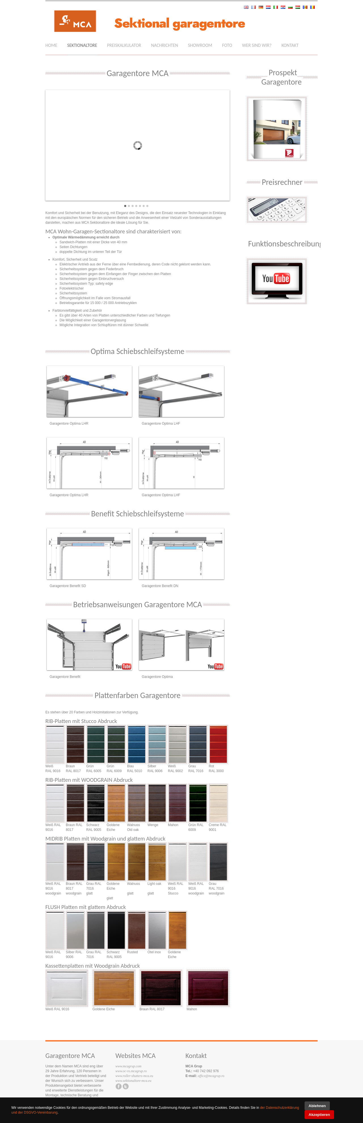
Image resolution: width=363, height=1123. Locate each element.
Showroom (200, 45)
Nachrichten (164, 45)
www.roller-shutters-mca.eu (134, 1076)
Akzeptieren (319, 1114)
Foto (227, 45)
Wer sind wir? (257, 45)
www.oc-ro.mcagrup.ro (131, 1071)
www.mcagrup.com (128, 1066)
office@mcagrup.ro (211, 1076)
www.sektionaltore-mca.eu (133, 1081)
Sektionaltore (82, 45)
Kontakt (289, 45)
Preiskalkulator (124, 45)
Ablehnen (317, 1106)
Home (51, 45)
